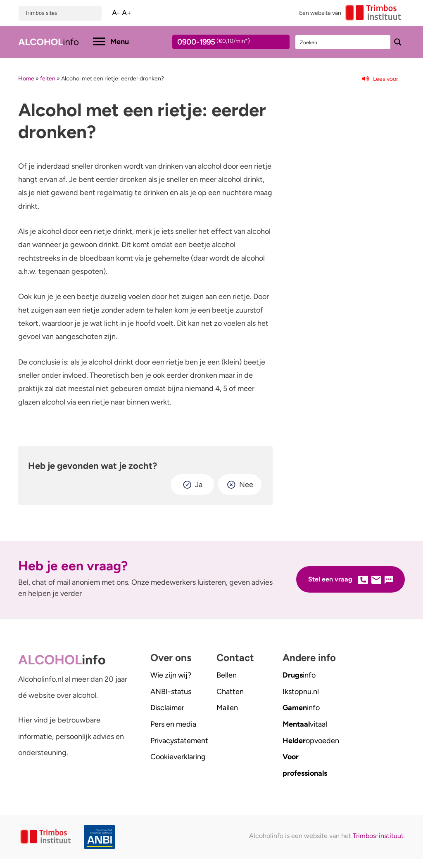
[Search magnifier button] (398, 42)
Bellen (226, 675)
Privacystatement (179, 740)
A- (116, 12)
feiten (47, 78)
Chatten (230, 691)
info (299, 675)
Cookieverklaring (178, 756)
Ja (198, 484)
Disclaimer (167, 707)
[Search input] (343, 42)
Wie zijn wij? (170, 675)
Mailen (227, 707)
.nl (301, 691)
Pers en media (173, 724)
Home (26, 78)
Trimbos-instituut (378, 836)
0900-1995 (223, 43)
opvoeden (311, 740)
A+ (126, 12)
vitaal (305, 724)
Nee (246, 484)
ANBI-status (170, 691)
